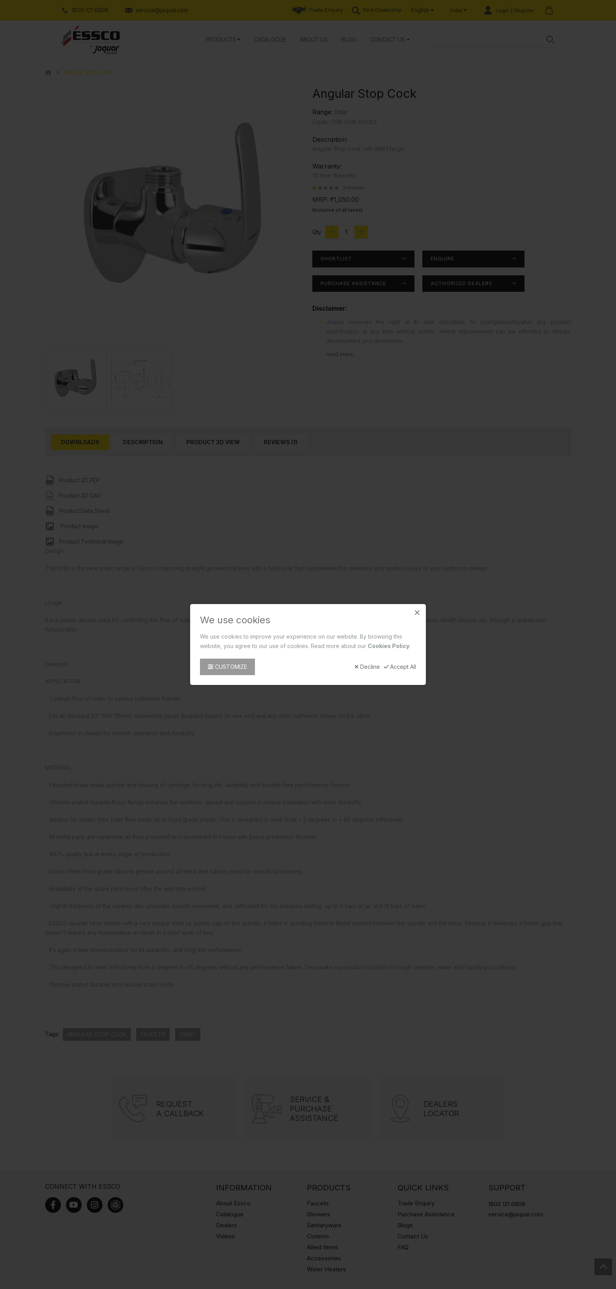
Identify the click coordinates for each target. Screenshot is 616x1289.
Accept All (400, 667)
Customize (227, 666)
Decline (367, 667)
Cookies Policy (388, 646)
